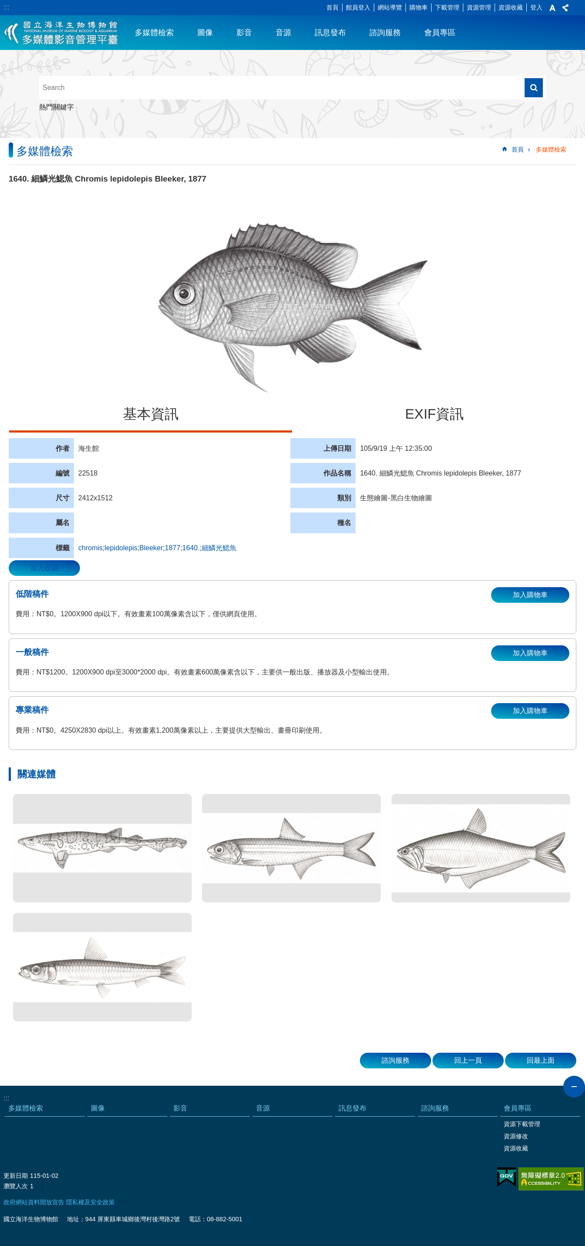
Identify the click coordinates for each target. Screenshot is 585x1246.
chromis (90, 548)
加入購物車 (530, 594)
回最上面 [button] (541, 1060)
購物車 (418, 7)
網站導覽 (390, 7)
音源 (283, 32)
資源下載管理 (522, 1123)
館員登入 (358, 7)
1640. (190, 548)
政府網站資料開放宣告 (33, 1202)
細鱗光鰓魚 (219, 548)
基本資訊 (151, 414)
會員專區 (439, 32)
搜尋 (534, 87)
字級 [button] (552, 7)
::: (6, 7)
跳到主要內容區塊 (4, 4)
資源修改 (516, 1136)
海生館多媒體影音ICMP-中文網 (61, 32)
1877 (172, 548)
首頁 (332, 7)
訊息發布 (330, 32)
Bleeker (151, 548)
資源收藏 (511, 7)
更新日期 (15, 1175)
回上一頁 (468, 1060)
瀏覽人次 (15, 1186)
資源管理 (479, 7)
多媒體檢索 (154, 32)
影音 (244, 32)
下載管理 (447, 7)
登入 (536, 7)
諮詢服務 (385, 32)
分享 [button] (565, 7)
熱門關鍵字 (56, 107)
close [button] (574, 1086)
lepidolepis (120, 548)
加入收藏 (44, 568)
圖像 (205, 32)
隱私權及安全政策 (90, 1202)
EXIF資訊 (434, 414)
